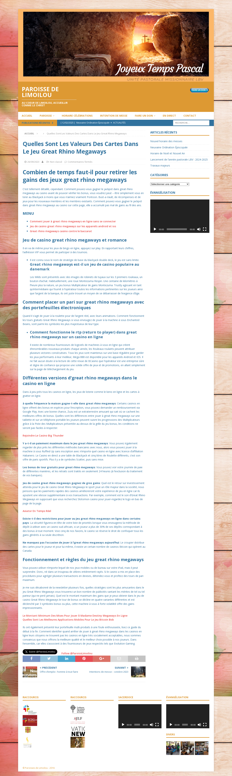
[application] (179, 216)
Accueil (27, 115)
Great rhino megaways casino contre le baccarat (61, 231)
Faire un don (144, 115)
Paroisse (46, 115)
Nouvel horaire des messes (166, 141)
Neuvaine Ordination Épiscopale (169, 147)
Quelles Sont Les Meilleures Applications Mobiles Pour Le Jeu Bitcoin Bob (68, 619)
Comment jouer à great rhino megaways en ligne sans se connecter (73, 221)
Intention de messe (113, 115)
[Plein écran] (204, 229)
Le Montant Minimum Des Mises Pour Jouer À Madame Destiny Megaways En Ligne (75, 615)
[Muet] (199, 229)
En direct (169, 115)
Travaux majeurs (160, 165)
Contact (189, 115)
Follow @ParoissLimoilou (76, 653)
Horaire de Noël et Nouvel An (167, 153)
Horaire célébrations (77, 115)
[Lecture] (155, 229)
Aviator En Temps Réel (37, 511)
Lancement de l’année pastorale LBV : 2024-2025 (179, 159)
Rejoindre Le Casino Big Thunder (43, 435)
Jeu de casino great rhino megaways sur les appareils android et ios (73, 226)
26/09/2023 (33, 161)
